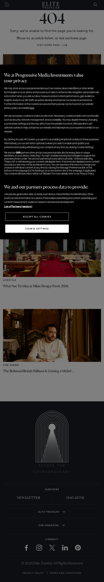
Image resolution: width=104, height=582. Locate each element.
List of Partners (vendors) (18, 206)
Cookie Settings (37, 228)
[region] (52, 152)
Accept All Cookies (37, 216)
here (32, 107)
